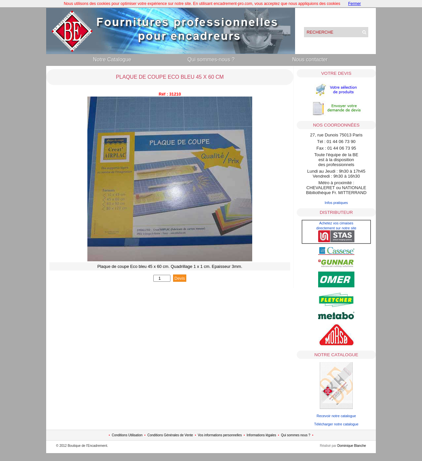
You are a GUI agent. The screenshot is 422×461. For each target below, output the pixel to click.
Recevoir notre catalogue (336, 416)
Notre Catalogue (112, 59)
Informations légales (261, 435)
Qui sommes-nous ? (210, 59)
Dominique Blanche (351, 445)
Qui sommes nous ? (295, 435)
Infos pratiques (336, 203)
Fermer (354, 3)
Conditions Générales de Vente (170, 435)
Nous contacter (310, 59)
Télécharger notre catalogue (336, 424)
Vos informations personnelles (220, 435)
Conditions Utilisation (127, 435)
